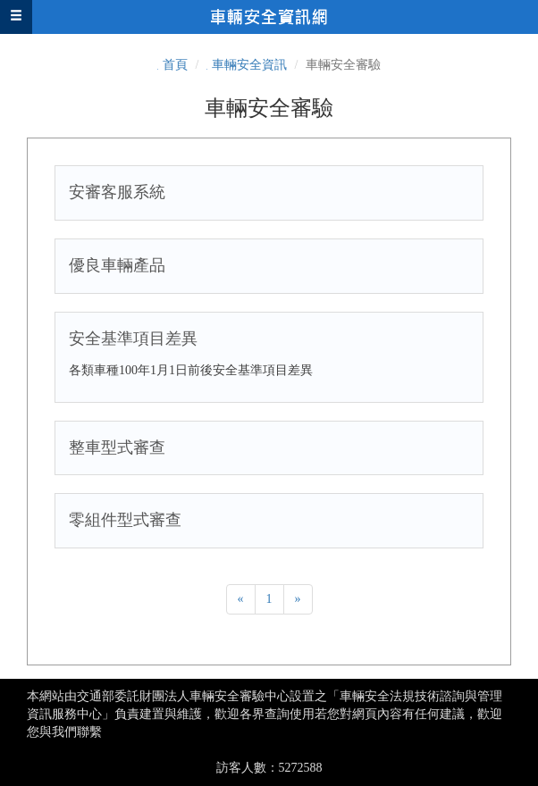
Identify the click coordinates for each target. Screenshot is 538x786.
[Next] (298, 599)
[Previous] (241, 599)
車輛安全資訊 (249, 64)
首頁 (175, 64)
